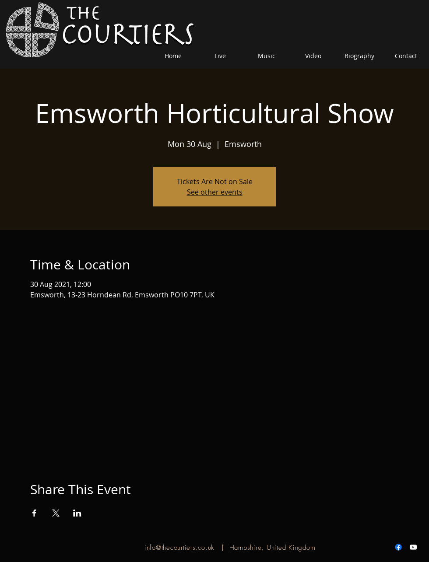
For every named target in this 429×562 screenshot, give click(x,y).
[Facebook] (398, 547)
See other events (215, 192)
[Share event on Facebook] (34, 513)
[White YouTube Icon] (413, 547)
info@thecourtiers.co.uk (179, 547)
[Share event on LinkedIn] (77, 513)
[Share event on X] (56, 513)
